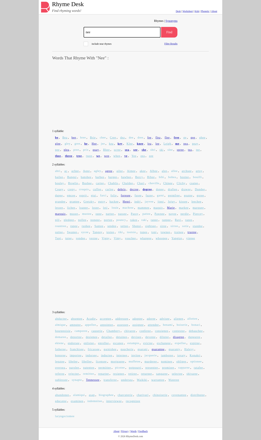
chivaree (129, 330)
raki (144, 220)
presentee (151, 367)
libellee (87, 361)
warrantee (157, 379)
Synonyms (171, 20)
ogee (99, 213)
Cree (113, 137)
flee (167, 137)
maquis (158, 207)
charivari (143, 395)
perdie (184, 213)
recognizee (133, 401)
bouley (59, 183)
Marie (171, 207)
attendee (153, 324)
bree (83, 137)
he (86, 143)
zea (142, 155)
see (135, 149)
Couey (59, 189)
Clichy (181, 183)
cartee (100, 183)
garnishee (110, 349)
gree (77, 143)
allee (174, 171)
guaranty (174, 349)
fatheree (60, 349)
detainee (121, 337)
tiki (120, 232)
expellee (180, 343)
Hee (94, 143)
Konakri (195, 355)
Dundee (200, 189)
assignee (138, 324)
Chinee (168, 183)
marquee (198, 207)
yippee (190, 238)
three (68, 155)
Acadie (91, 318)
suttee (59, 232)
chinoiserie (160, 395)
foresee (125, 195)
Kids (197, 11)
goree (200, 195)
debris (122, 189)
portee (108, 220)
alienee (178, 318)
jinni (161, 201)
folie (114, 195)
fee (149, 137)
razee (188, 220)
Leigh (167, 143)
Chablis (113, 183)
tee (198, 149)
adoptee (137, 318)
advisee (165, 318)
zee (151, 155)
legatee (60, 361)
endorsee (74, 343)
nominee (166, 361)
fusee (138, 195)
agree (108, 171)
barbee (99, 177)
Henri (126, 201)
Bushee (87, 183)
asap (92, 395)
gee (193, 137)
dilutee (164, 337)
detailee (107, 337)
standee (198, 226)
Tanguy (97, 232)
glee (58, 143)
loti (105, 207)
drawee (186, 189)
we (98, 155)
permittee (104, 367)
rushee (86, 226)
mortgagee (118, 361)
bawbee (126, 177)
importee (76, 355)
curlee (109, 189)
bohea (172, 177)
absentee (76, 318)
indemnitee (94, 401)
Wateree (173, 379)
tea (190, 149)
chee (103, 137)
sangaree (162, 373)
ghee (202, 137)
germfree (174, 195)
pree (76, 149)
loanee (83, 207)
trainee (179, 232)
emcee (71, 195)
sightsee (150, 226)
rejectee (74, 373)
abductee (61, 318)
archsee (187, 171)
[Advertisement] (130, 95)
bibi (161, 177)
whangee (146, 238)
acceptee (105, 318)
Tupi (58, 238)
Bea (64, 137)
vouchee (130, 238)
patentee (88, 367)
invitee (135, 355)
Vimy (117, 238)
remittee (88, 373)
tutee (68, 238)
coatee (194, 183)
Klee (130, 143)
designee (91, 337)
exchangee (164, 343)
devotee (150, 337)
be (56, 137)
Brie (93, 137)
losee (95, 207)
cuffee (97, 189)
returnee (146, 373)
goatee (188, 195)
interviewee (114, 401)
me (177, 143)
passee (122, 213)
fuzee (149, 195)
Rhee (106, 149)
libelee (73, 361)
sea (127, 149)
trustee (192, 232)
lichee (71, 207)
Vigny (106, 238)
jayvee (149, 201)
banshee (86, 177)
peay (195, 143)
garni (160, 195)
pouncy (121, 220)
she (144, 149)
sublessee (61, 379)
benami (168, 324)
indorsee (91, 355)
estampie (133, 343)
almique (60, 324)
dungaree (194, 337)
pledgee (69, 220)
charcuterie (125, 395)
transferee (110, 379)
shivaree (192, 373)
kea (111, 143)
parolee (74, 367)
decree (134, 189)
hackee (114, 201)
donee (160, 189)
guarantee (158, 349)
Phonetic (205, 11)
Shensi (136, 226)
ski (161, 149)
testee (110, 232)
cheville (154, 183)
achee (75, 171)
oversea (60, 367)
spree (180, 149)
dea (122, 137)
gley (67, 143)
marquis (60, 213)
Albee (154, 171)
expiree (195, 343)
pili (57, 220)
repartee (103, 373)
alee (164, 171)
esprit (83, 195)
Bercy (139, 177)
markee (183, 207)
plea (66, 149)
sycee (84, 232)
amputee (75, 324)
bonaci (195, 324)
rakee (133, 220)
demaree (60, 337)
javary (181, 355)
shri (152, 149)
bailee (59, 177)
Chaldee (127, 183)
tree (79, 155)
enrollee (103, 343)
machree (128, 207)
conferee (145, 330)
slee (170, 149)
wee (106, 155)
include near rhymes (98, 44)
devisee (136, 337)
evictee (148, 343)
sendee (111, 226)
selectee (177, 373)
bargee (112, 177)
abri (57, 171)
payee (173, 213)
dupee (59, 195)
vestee (93, 238)
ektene (59, 343)
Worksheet (187, 11)
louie (115, 207)
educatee (61, 401)
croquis (84, 189)
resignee (118, 373)
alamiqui (79, 395)
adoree (151, 318)
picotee (120, 367)
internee (121, 355)
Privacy (125, 431)
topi (154, 232)
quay (96, 149)
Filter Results (170, 43)
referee (59, 373)
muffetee (134, 361)
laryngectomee (64, 416)
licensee (101, 361)
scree (117, 149)
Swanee (72, 232)
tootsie (131, 232)
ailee (119, 171)
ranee (154, 220)
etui (93, 195)
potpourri (135, 367)
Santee (98, 226)
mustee (87, 213)
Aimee (131, 171)
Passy (134, 213)
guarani (143, 349)
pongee (95, 220)
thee (58, 155)
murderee (151, 361)
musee (74, 213)
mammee (143, 207)
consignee (161, 330)
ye (125, 155)
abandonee (62, 395)
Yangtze (176, 238)
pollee (82, 220)
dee (131, 137)
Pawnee (160, 213)
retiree (132, 373)
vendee (80, 238)
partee (110, 213)
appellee (90, 324)
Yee (134, 155)
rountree (60, 226)
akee (143, 171)
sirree (174, 226)
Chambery (113, 330)
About (214, 11)
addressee (121, 318)
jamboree (167, 355)
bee (74, 137)
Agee (86, 171)
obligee (181, 361)
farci (103, 195)
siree (163, 226)
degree (147, 189)
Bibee (151, 177)
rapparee (184, 367)
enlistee (89, 343)
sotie (185, 226)
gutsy (101, 201)
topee (143, 232)
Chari (140, 183)
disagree (178, 337)
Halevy (189, 349)
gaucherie (127, 349)
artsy (199, 171)
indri (137, 201)
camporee (81, 330)
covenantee (178, 395)
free (176, 137)
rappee (166, 220)
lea (149, 143)
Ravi (178, 220)
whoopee (161, 238)
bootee (184, 177)
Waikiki (142, 379)
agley (97, 171)
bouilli (197, 177)
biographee (106, 395)
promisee (168, 367)
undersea (127, 379)
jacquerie (151, 355)
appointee (106, 324)
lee (157, 143)
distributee (197, 395)
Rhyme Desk (68, 4)
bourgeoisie (63, 330)
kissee (183, 201)
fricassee (94, 349)
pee (57, 149)
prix (86, 149)
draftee (172, 189)
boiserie (182, 324)
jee (103, 143)
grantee (74, 201)
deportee (76, 337)
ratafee (198, 367)
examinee (77, 401)
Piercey (198, 213)
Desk (178, 11)
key (120, 143)
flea (158, 137)
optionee (196, 361)
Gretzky (89, 201)
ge (185, 137)
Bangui (71, 177)
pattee (146, 213)
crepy (71, 189)
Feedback (143, 431)
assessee (122, 324)
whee (116, 155)
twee (89, 155)
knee (140, 143)
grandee (60, 201)
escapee (118, 343)
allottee (192, 318)
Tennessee (93, 379)
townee (165, 232)
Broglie (73, 183)
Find (169, 32)
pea (185, 143)
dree (140, 137)
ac (65, 171)
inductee (106, 355)
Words (133, 431)
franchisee (77, 349)
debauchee (196, 330)
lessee (59, 207)
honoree (60, 355)
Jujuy (171, 201)
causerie (97, 330)
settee (124, 226)
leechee (196, 201)
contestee (178, 330)
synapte (77, 379)
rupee (74, 226)
